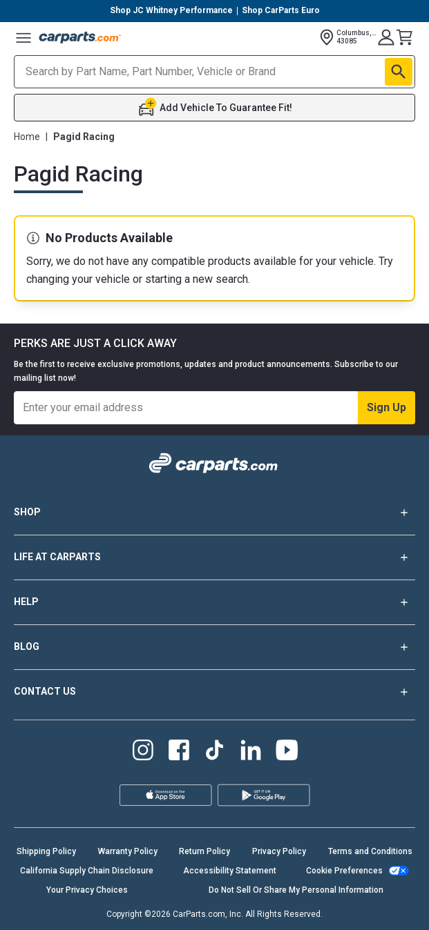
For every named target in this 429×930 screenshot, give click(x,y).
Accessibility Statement (229, 870)
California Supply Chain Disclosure (86, 870)
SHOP (214, 513)
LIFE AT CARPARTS (214, 557)
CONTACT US (214, 692)
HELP (214, 602)
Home (27, 136)
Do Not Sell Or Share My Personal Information (296, 890)
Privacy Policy (279, 851)
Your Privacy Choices (87, 890)
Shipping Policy (46, 851)
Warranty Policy (128, 851)
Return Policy (204, 851)
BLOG (214, 647)
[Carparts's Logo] (80, 37)
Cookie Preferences (344, 870)
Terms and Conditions (370, 851)
